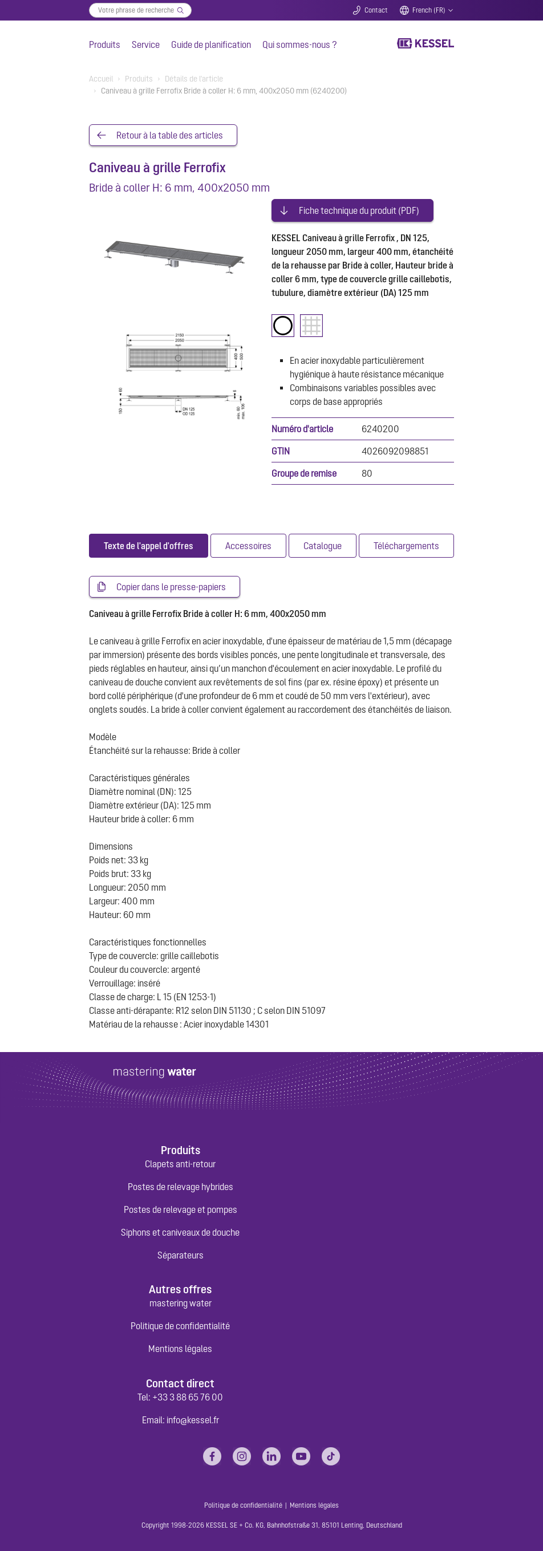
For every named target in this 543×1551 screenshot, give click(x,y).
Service (146, 44)
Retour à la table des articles (169, 135)
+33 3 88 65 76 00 (187, 1397)
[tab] (148, 546)
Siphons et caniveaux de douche (180, 1232)
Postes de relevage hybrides (180, 1186)
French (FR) (428, 10)
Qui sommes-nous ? (299, 44)
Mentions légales (180, 1348)
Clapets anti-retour (180, 1164)
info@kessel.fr (193, 1420)
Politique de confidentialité (180, 1326)
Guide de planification (211, 44)
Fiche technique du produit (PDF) (359, 210)
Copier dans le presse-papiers (171, 587)
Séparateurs (180, 1255)
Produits (104, 44)
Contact (376, 10)
